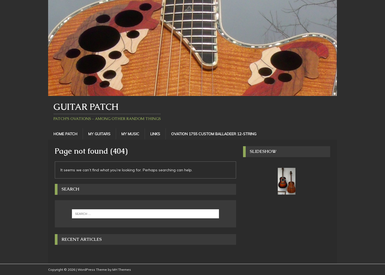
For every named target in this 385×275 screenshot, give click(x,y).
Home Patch (65, 133)
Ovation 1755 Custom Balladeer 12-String (213, 133)
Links (155, 133)
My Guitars (99, 133)
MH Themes (121, 270)
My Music (130, 133)
